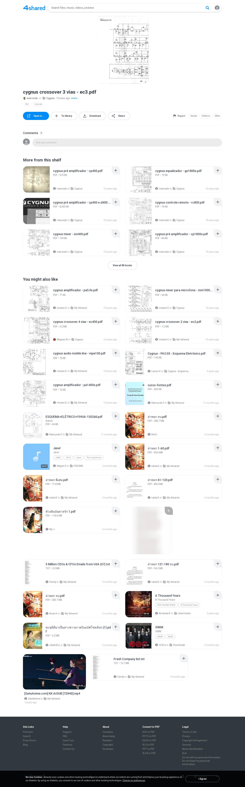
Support (67, 732)
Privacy (186, 736)
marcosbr (30, 98)
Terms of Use (189, 732)
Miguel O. (60, 466)
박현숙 (160, 645)
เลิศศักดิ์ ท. (53, 645)
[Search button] (207, 8)
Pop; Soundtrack (166, 605)
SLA (184, 753)
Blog (25, 744)
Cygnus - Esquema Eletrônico (177, 371)
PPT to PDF (148, 749)
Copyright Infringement (194, 740)
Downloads (177, 645)
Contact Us (69, 749)
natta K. (154, 466)
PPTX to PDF (149, 736)
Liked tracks (182, 613)
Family (51, 582)
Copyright (108, 744)
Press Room (29, 740)
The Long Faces (93, 457)
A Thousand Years (189, 605)
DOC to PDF (148, 732)
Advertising (109, 736)
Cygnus (49, 98)
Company (108, 732)
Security (186, 744)
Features (67, 744)
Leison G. (154, 371)
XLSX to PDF (149, 753)
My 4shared (79, 308)
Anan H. (52, 613)
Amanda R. (163, 613)
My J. (50, 529)
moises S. (60, 308)
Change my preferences (133, 780)
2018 (68, 457)
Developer (108, 749)
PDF (27, 104)
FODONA (76, 466)
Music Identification (192, 749)
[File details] (36, 179)
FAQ (65, 736)
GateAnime (32, 698)
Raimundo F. (156, 402)
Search (27, 736)
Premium (28, 732)
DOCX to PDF (149, 740)
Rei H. (152, 434)
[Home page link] (34, 7)
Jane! (58, 457)
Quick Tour (68, 740)
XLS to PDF (148, 744)
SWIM (160, 636)
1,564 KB (38, 104)
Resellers (107, 740)
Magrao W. (60, 339)
